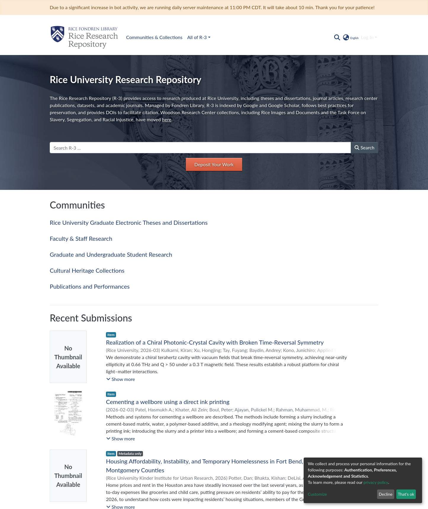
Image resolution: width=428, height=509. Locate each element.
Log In (367, 37)
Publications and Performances (90, 286)
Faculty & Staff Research (81, 238)
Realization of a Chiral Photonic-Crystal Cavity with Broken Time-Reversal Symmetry (215, 342)
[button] (350, 37)
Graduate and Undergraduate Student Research (111, 254)
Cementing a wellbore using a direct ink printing (167, 401)
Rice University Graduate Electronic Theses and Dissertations (128, 222)
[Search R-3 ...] (200, 147)
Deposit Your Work (214, 164)
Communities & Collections (154, 37)
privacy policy (375, 482)
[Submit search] (337, 37)
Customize (317, 494)
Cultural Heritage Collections (87, 270)
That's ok (406, 494)
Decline (385, 494)
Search (364, 147)
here (166, 119)
